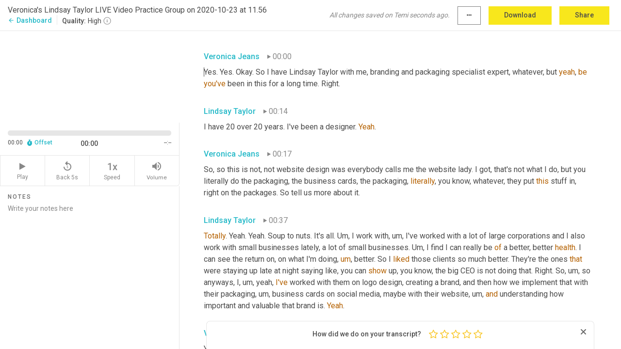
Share (584, 15)
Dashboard (30, 20)
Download (520, 15)
